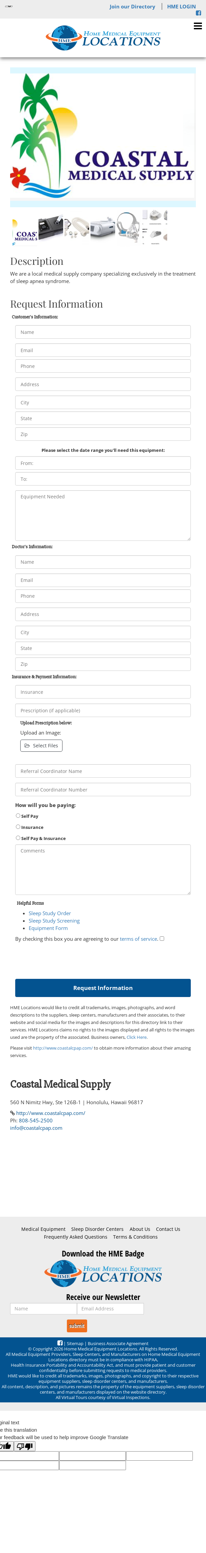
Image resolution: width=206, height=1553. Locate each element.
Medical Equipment (43, 1229)
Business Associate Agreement (118, 1343)
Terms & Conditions (135, 1237)
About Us (140, 1229)
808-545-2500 (36, 1120)
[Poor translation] (24, 1446)
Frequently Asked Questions (75, 1237)
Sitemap (75, 1343)
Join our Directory (132, 6)
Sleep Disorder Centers (97, 1229)
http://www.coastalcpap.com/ (63, 1048)
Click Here (137, 1037)
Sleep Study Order (50, 913)
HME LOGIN (181, 6)
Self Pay (27, 816)
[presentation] (66, 959)
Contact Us (168, 1229)
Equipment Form (48, 928)
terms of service (138, 938)
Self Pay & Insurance (41, 838)
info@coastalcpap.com (36, 1127)
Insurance (30, 827)
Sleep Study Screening (54, 920)
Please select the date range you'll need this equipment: (103, 450)
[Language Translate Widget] (8, 6)
